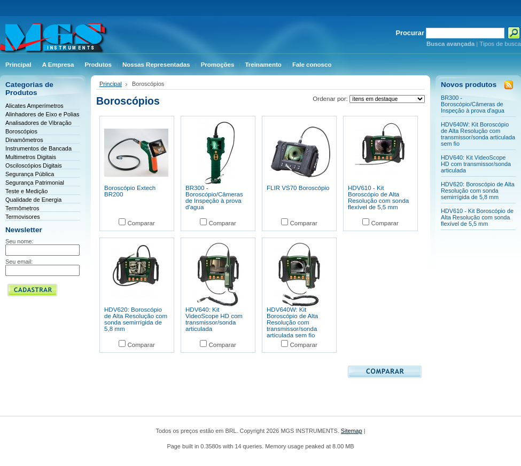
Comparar (140, 223)
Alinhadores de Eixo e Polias (42, 114)
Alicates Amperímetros (34, 105)
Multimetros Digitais (30, 157)
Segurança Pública (29, 174)
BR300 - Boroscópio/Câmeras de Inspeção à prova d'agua (214, 197)
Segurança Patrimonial (34, 182)
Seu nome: (19, 241)
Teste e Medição (26, 191)
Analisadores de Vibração (38, 123)
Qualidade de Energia (33, 199)
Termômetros (22, 208)
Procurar (410, 33)
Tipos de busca (500, 44)
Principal (110, 84)
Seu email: (19, 261)
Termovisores (22, 217)
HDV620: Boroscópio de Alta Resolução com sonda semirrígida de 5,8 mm (135, 319)
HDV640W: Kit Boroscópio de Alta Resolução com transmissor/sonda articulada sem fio (292, 322)
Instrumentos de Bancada (38, 148)
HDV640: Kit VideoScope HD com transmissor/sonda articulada (214, 319)
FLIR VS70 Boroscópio (298, 188)
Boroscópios (21, 131)
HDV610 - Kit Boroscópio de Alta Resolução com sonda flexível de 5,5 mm (378, 197)
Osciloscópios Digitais (33, 165)
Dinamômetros (24, 140)
